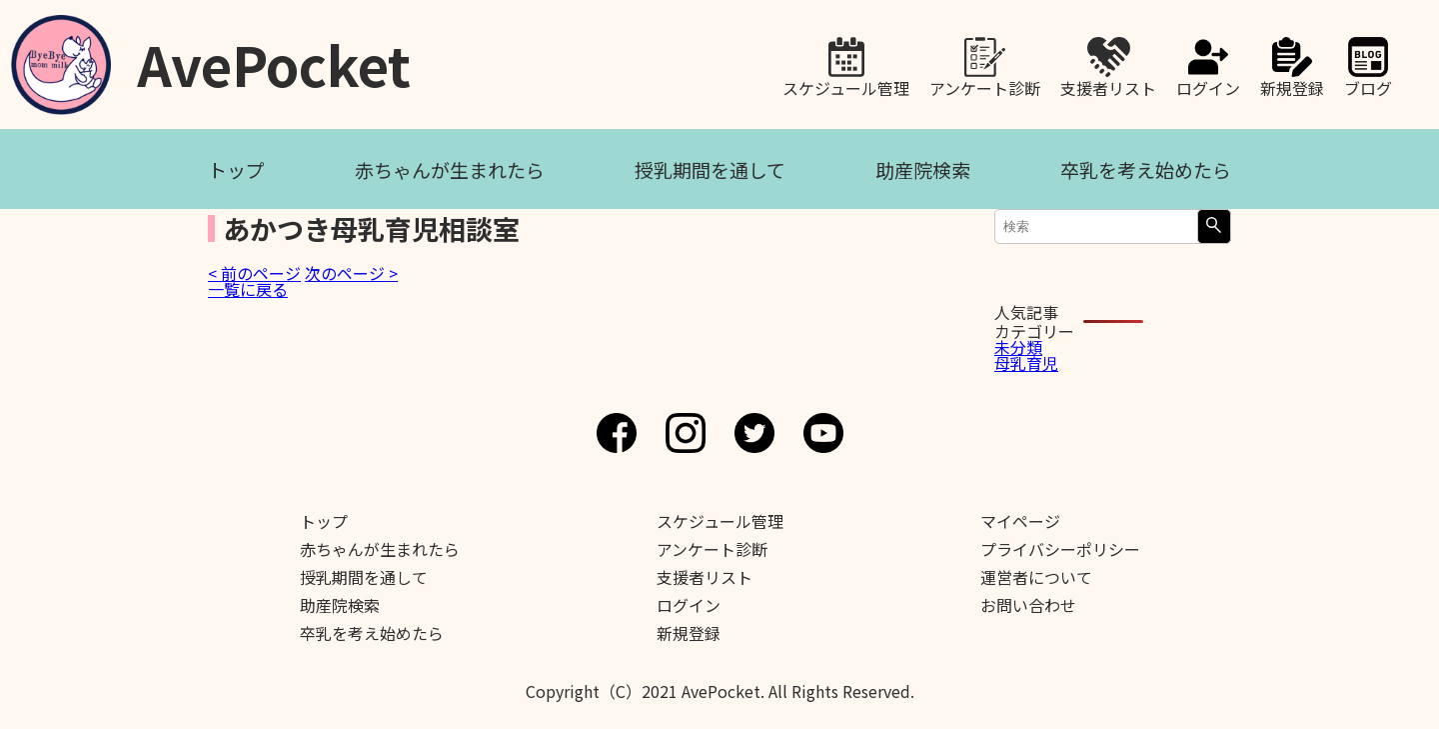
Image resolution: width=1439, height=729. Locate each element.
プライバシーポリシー (1060, 549)
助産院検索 (922, 169)
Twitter (754, 433)
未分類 (1018, 347)
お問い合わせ (1028, 605)
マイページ (1020, 521)
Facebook (617, 433)
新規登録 (1292, 86)
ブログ (1368, 86)
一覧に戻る (248, 289)
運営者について (1036, 577)
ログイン (1208, 86)
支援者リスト (1108, 86)
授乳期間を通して (710, 169)
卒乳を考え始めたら (1145, 169)
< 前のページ (254, 273)
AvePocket (274, 57)
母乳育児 (1026, 363)
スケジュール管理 (845, 86)
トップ (236, 169)
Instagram (686, 433)
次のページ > (351, 273)
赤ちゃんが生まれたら (450, 169)
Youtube (823, 433)
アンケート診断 (984, 86)
